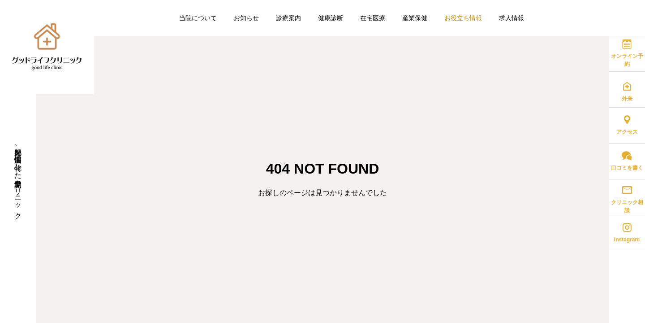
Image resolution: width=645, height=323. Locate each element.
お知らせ (246, 18)
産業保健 (414, 18)
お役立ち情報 (463, 18)
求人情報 (511, 18)
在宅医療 (372, 18)
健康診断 (330, 18)
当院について (198, 18)
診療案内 (288, 18)
